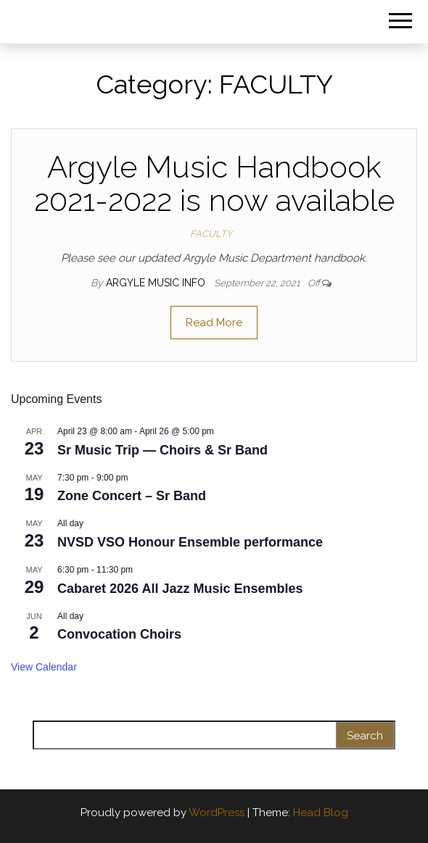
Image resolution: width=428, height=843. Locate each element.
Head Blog (320, 812)
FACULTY (211, 233)
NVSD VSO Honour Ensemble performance (190, 542)
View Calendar (44, 667)
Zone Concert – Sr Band (131, 496)
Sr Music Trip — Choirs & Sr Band (162, 450)
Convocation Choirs (119, 634)
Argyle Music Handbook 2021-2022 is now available (214, 183)
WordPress (216, 812)
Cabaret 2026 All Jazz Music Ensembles (180, 588)
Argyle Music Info (157, 282)
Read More (214, 322)
